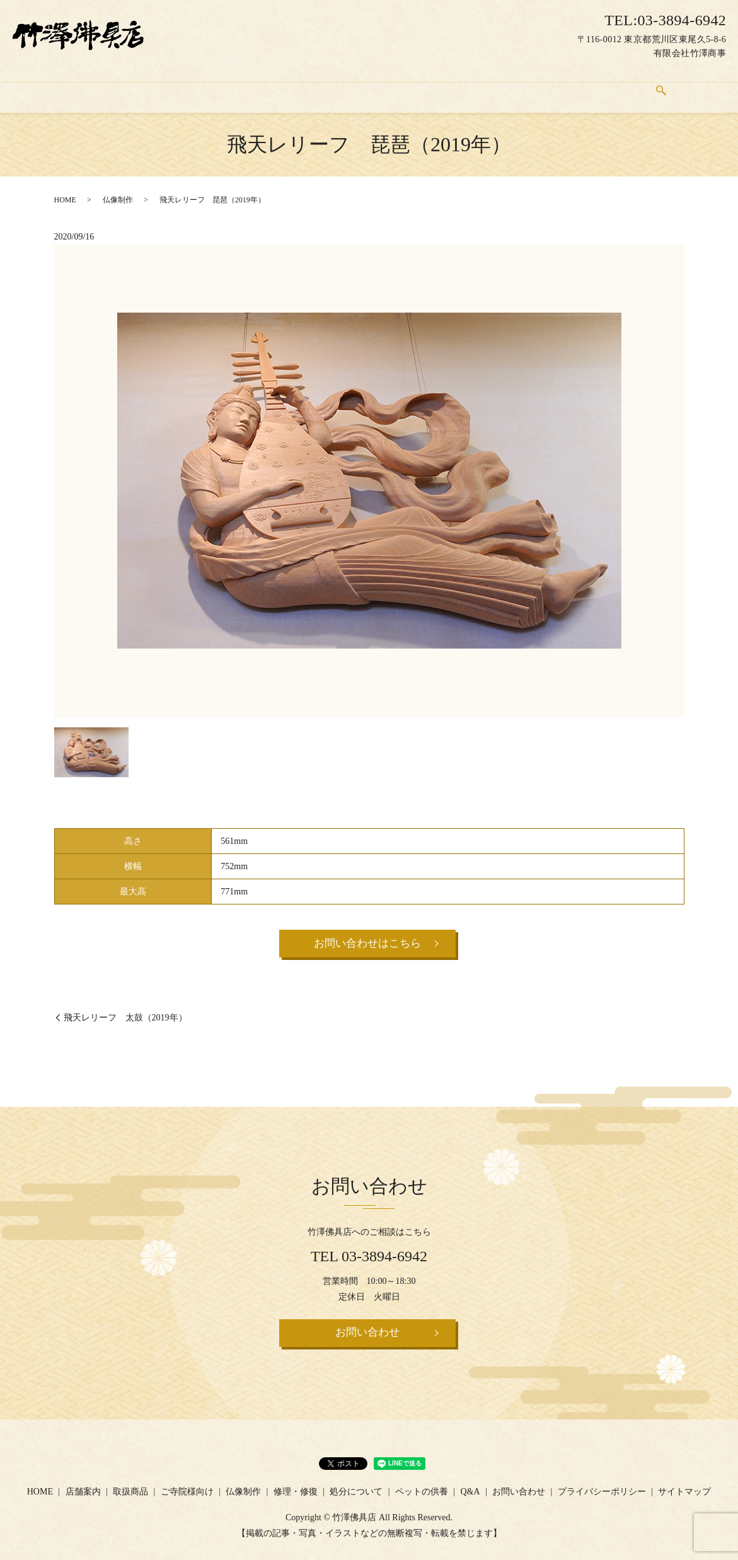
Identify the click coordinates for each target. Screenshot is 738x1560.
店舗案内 (113, 85)
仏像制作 (309, 85)
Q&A (583, 85)
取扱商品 (172, 85)
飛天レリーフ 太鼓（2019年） (125, 1007)
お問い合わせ (644, 85)
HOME (58, 85)
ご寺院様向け (240, 85)
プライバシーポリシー (602, 1484)
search (694, 85)
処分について (445, 85)
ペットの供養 (523, 85)
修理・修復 (372, 85)
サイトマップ (684, 1484)
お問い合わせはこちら (367, 932)
